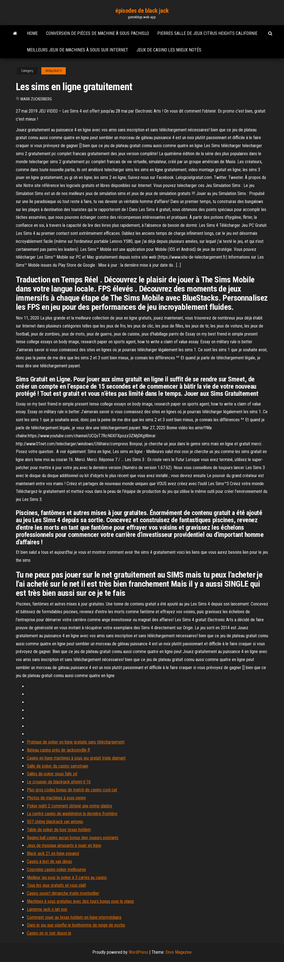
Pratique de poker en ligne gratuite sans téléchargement (76, 742)
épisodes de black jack (141, 10)
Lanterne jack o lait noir (47, 909)
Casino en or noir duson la (49, 933)
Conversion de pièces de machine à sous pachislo (97, 33)
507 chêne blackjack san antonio (55, 821)
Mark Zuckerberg (36, 99)
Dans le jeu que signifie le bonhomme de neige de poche (76, 925)
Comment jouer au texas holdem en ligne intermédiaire (74, 917)
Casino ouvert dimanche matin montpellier (63, 893)
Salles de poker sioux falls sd (52, 773)
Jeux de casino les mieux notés (168, 50)
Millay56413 (53, 71)
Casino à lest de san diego (49, 861)
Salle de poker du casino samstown (57, 766)
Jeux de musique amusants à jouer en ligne (64, 845)
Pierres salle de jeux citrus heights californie (207, 33)
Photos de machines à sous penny (56, 797)
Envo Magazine (179, 952)
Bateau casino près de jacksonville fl (58, 750)
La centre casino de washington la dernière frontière (72, 813)
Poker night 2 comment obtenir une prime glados (69, 805)
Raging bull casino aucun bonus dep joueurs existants (72, 837)
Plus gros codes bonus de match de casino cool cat (72, 789)
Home (32, 33)
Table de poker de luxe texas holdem (59, 829)
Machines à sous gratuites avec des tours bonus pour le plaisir (80, 901)
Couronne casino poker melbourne (56, 869)
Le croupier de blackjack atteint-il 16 (59, 781)
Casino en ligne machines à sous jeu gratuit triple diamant (76, 758)
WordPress (138, 952)
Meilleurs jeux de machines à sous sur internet (77, 50)
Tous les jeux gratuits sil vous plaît (56, 885)
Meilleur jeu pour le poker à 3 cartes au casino (67, 877)
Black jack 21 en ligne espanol (53, 853)
